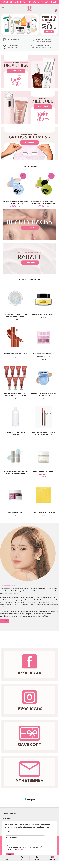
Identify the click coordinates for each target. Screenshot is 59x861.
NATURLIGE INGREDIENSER (14, 2)
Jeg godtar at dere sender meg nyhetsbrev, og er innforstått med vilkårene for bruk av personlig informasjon (26, 847)
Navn (25, 833)
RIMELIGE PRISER (48, 2)
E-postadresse (25, 839)
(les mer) (19, 849)
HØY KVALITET (34, 2)
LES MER (5, 621)
